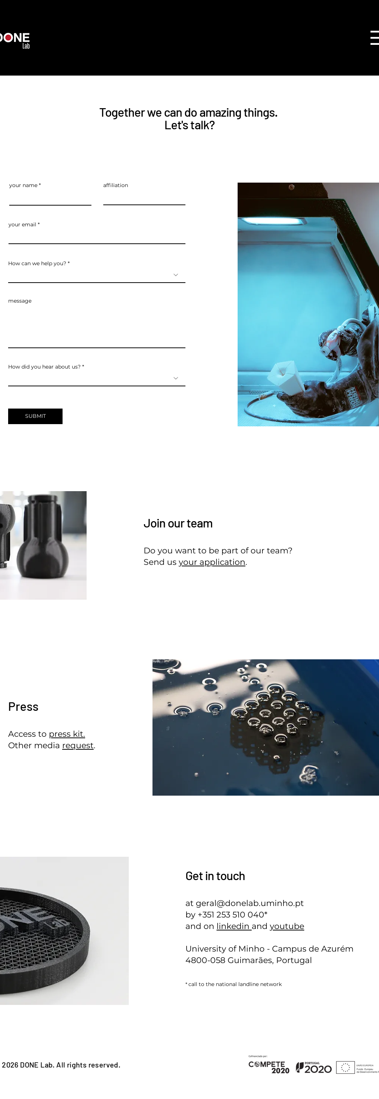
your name (23, 185)
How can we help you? (37, 263)
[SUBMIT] (35, 416)
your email (22, 224)
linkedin (234, 926)
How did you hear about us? (44, 366)
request (78, 745)
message (19, 300)
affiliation (115, 185)
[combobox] (96, 275)
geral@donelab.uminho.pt (250, 903)
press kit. (67, 734)
